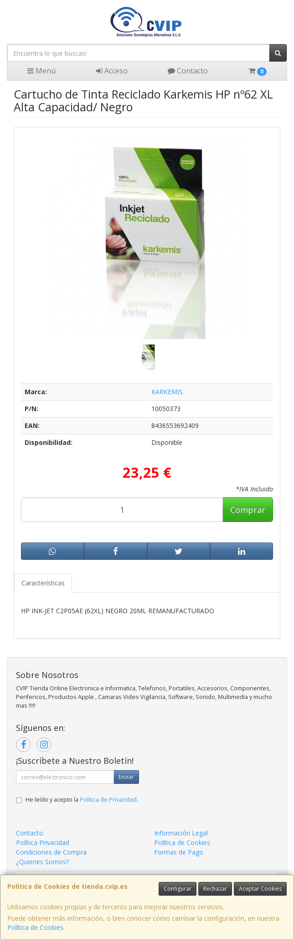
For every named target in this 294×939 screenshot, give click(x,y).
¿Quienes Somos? (42, 861)
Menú (41, 71)
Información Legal (181, 833)
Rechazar (215, 888)
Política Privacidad (42, 842)
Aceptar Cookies (260, 888)
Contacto (188, 71)
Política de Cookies (35, 927)
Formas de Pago (178, 852)
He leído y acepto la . (82, 799)
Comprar (247, 509)
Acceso (112, 71)
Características (43, 583)
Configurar (177, 888)
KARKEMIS (167, 391)
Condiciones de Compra (51, 852)
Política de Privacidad (108, 799)
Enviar (126, 777)
